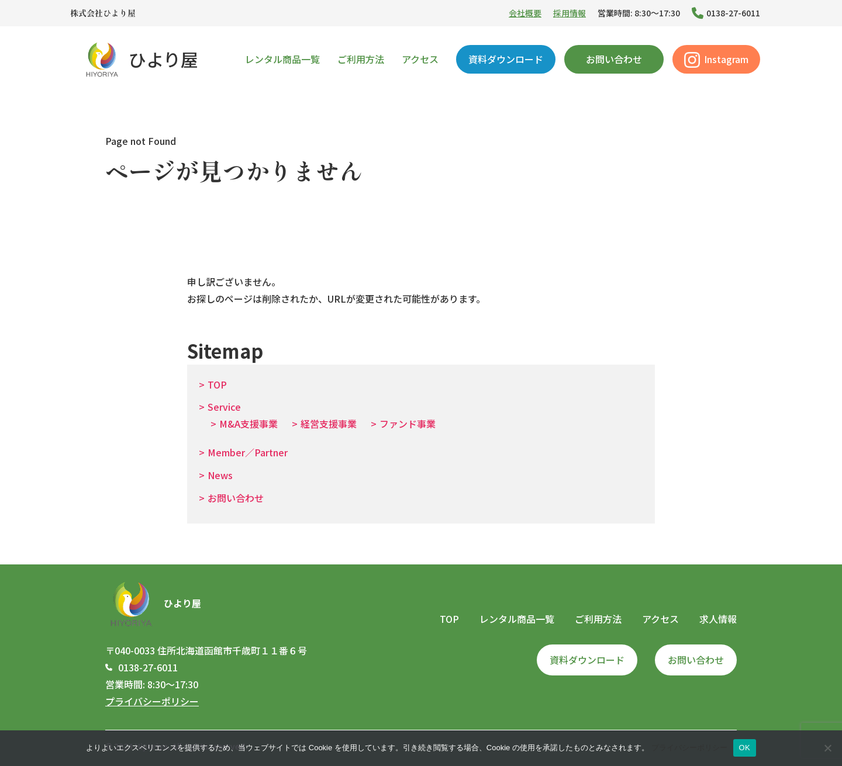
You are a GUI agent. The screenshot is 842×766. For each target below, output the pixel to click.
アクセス (420, 59)
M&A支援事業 (248, 424)
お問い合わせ (614, 59)
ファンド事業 (407, 424)
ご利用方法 (360, 59)
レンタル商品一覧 (282, 59)
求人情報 (718, 619)
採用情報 (569, 13)
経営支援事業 (329, 424)
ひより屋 (140, 59)
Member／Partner (248, 452)
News (220, 475)
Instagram (716, 60)
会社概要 (525, 13)
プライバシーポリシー (152, 701)
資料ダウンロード (505, 59)
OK (744, 747)
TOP (217, 384)
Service (224, 407)
